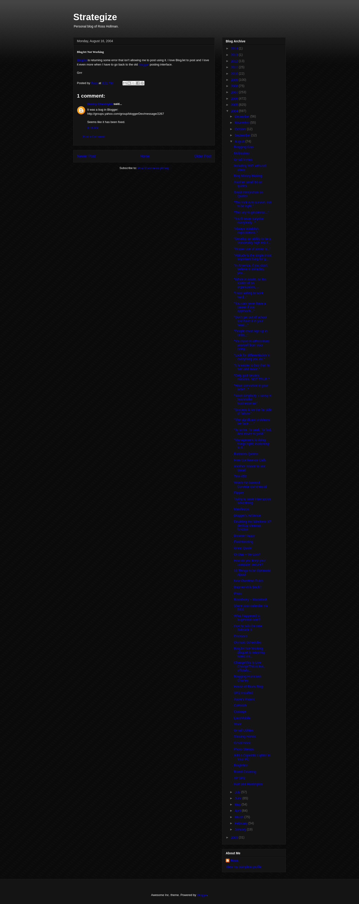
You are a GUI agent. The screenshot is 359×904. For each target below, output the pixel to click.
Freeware (240, 636)
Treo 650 (240, 476)
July (237, 792)
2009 (235, 80)
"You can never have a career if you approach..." (250, 307)
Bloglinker (241, 765)
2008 (235, 86)
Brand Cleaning (245, 771)
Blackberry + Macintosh (250, 599)
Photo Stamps (244, 749)
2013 (235, 55)
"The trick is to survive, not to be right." (252, 204)
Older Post (202, 156)
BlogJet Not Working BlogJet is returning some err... (249, 652)
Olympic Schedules (247, 642)
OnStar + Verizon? (247, 554)
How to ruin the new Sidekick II (248, 627)
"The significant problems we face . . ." (252, 421)
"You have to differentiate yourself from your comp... (251, 345)
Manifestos (241, 509)
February (241, 823)
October (240, 129)
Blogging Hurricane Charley (247, 678)
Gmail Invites (243, 159)
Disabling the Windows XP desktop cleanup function (252, 525)
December (242, 116)
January (240, 829)
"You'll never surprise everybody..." (249, 220)
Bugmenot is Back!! (247, 587)
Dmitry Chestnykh (100, 104)
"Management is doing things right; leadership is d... (251, 443)
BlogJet (82, 60)
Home (145, 156)
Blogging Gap (243, 147)
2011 (235, 67)
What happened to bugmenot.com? (247, 617)
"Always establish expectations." (246, 230)
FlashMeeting (243, 541)
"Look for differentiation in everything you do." (252, 357)
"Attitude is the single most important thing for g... (253, 257)
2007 (235, 92)
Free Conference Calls (250, 460)
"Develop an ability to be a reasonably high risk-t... (252, 240)
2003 (235, 837)
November (242, 122)
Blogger (144, 64)
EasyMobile (242, 718)
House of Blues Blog (248, 686)
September (242, 135)
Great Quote (242, 548)
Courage (240, 711)
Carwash (240, 705)
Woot (237, 724)
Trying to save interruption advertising (252, 501)
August (239, 141)
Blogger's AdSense (247, 515)
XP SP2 (239, 778)
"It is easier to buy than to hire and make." (252, 367)
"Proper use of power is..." (252, 249)
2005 (235, 105)
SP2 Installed (243, 692)
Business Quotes (246, 454)
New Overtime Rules (248, 580)
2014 (235, 48)
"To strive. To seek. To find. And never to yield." (253, 431)
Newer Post (86, 156)
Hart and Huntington (248, 784)
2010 (235, 73)
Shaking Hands (245, 736)
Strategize (95, 17)
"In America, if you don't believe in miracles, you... (250, 269)
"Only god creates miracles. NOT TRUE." (251, 377)
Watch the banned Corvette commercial (250, 484)
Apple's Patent (244, 699)
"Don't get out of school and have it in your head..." (250, 321)
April (238, 810)
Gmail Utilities (243, 730)
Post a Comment (94, 136)
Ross (234, 860)
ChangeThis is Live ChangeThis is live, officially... (249, 666)
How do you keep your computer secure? (250, 562)
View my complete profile (243, 866)
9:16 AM (92, 127)
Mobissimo (241, 153)
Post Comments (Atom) (153, 168)
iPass (238, 593)
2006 (235, 98)
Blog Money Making (248, 176)
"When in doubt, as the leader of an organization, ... (250, 283)
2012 (235, 61)
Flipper (239, 492)
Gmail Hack (242, 743)
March (239, 817)
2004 (235, 111)
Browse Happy (244, 535)
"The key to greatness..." (251, 212)
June (238, 798)
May (237, 804)
